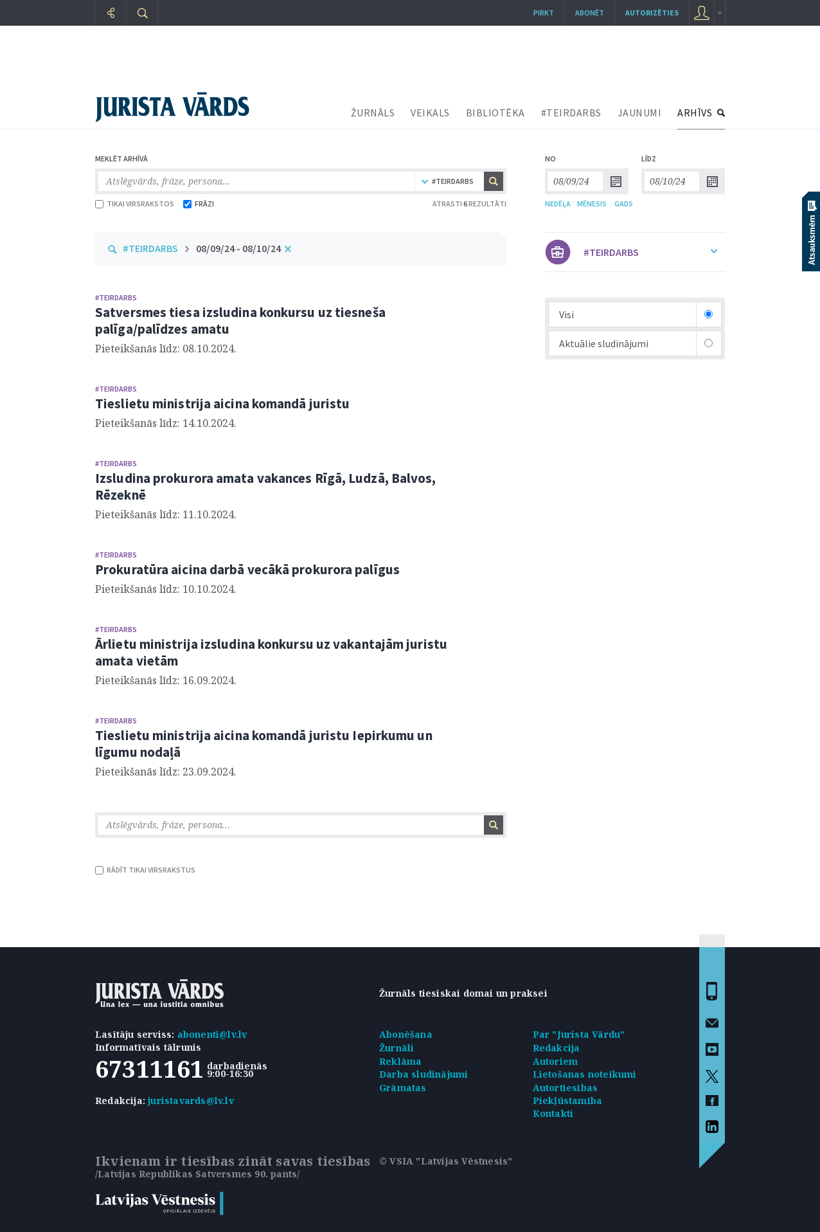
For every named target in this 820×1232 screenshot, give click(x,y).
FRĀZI (198, 203)
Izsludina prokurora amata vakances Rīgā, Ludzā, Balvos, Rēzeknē (265, 486)
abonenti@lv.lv (212, 1034)
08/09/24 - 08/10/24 (238, 248)
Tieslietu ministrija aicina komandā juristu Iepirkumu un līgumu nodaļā (263, 744)
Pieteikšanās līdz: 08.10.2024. (165, 348)
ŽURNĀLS (373, 112)
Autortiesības (565, 1088)
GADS (623, 203)
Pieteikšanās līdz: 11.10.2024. (165, 514)
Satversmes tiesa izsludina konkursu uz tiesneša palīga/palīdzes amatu (240, 320)
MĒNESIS (592, 203)
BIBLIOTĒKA (495, 112)
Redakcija (556, 1048)
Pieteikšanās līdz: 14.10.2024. (165, 423)
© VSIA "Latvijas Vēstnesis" (445, 1161)
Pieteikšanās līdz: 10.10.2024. (165, 589)
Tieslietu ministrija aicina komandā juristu (222, 403)
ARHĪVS (694, 112)
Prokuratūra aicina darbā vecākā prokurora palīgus (247, 569)
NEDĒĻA (558, 203)
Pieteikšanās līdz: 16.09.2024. (165, 680)
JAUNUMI (640, 112)
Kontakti (553, 1113)
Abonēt (589, 12)
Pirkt (543, 12)
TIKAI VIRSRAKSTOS (134, 203)
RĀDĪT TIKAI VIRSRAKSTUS (145, 869)
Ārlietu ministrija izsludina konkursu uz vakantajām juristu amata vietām (271, 652)
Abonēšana (405, 1034)
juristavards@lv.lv (191, 1100)
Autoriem (555, 1061)
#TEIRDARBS (571, 112)
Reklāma (400, 1061)
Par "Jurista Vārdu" (579, 1034)
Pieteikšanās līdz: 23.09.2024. (165, 772)
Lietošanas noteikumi (585, 1074)
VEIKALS (430, 112)
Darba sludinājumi (423, 1074)
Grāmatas (403, 1088)
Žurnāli (396, 1048)
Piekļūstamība (568, 1100)
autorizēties (652, 12)
